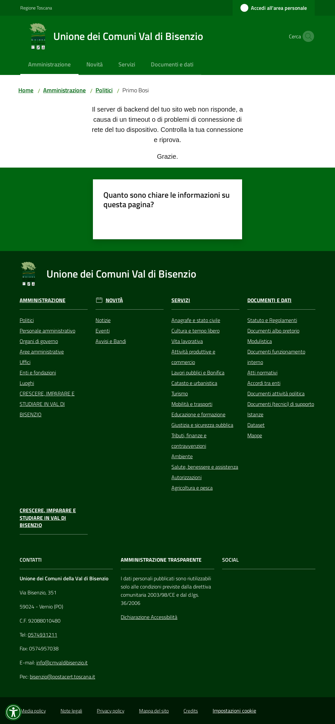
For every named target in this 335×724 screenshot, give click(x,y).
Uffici (25, 362)
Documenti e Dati (269, 300)
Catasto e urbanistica (194, 383)
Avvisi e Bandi (111, 341)
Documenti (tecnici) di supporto (280, 404)
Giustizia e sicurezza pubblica (202, 425)
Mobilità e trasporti (191, 404)
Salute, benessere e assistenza (204, 467)
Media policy (33, 711)
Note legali (71, 711)
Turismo (179, 393)
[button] (307, 36)
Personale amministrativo (47, 331)
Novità (114, 300)
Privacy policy (110, 711)
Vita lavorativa (187, 341)
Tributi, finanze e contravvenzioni (188, 440)
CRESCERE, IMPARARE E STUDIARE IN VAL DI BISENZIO (47, 403)
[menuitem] (49, 65)
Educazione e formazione (198, 414)
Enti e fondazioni (38, 372)
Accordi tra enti (263, 383)
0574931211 (42, 635)
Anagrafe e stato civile (195, 320)
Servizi (180, 300)
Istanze (255, 414)
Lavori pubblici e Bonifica (197, 372)
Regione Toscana (36, 7)
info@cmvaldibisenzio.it (62, 662)
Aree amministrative (42, 351)
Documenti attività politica (276, 393)
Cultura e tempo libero (195, 331)
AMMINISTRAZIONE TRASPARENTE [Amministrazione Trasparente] (161, 560)
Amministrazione (64, 90)
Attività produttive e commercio (193, 357)
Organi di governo (39, 341)
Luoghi (27, 383)
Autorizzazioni (186, 477)
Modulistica (259, 341)
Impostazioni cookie (234, 711)
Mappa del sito (154, 711)
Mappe (254, 435)
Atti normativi (262, 372)
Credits (191, 711)
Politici (104, 90)
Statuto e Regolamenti (272, 320)
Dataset (256, 425)
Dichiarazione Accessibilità (149, 617)
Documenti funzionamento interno (276, 357)
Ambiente (182, 456)
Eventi (103, 331)
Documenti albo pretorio (273, 331)
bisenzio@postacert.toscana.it (62, 676)
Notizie (103, 320)
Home (25, 90)
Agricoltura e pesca (192, 488)
